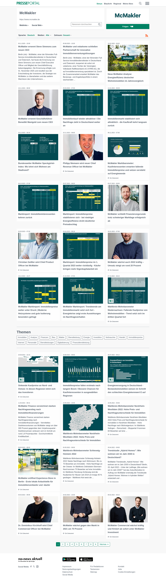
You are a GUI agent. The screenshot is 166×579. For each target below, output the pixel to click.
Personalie (51, 342)
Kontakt (121, 565)
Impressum (66, 565)
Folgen (127, 27)
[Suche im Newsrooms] (86, 24)
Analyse (34, 336)
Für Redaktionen (97, 565)
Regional (117, 4)
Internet (39, 342)
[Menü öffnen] (147, 3)
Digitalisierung (83, 342)
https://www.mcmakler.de (29, 19)
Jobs (120, 568)
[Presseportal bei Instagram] (36, 565)
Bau (55, 336)
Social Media (67, 573)
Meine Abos (128, 4)
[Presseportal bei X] (33, 565)
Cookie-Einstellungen (126, 571)
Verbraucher (115, 336)
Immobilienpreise (25, 342)
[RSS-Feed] (146, 36)
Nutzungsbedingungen (71, 568)
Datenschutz (67, 571)
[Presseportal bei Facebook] (30, 565)
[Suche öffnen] (140, 3)
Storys (99, 4)
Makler (64, 336)
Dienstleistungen (66, 342)
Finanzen (46, 336)
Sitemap (93, 571)
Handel (128, 336)
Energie (90, 336)
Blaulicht (108, 4)
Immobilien (22, 336)
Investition (102, 336)
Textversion (94, 568)
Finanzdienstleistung (102, 342)
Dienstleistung (77, 336)
